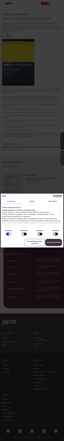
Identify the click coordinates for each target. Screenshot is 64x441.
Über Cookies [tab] (53, 201)
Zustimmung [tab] (11, 201)
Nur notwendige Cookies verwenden (34, 242)
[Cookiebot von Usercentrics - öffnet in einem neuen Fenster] (54, 196)
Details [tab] (32, 201)
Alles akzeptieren (54, 242)
